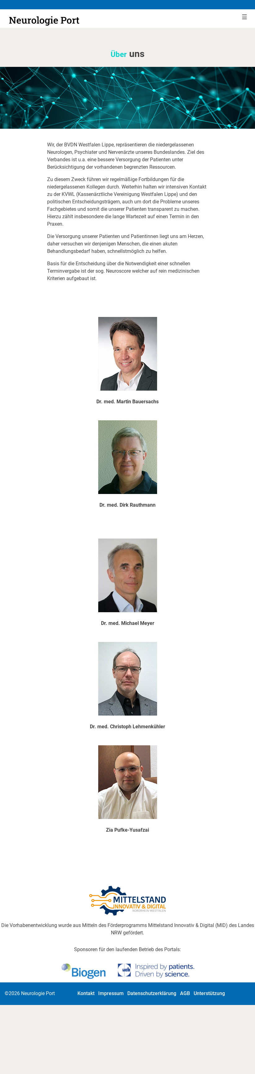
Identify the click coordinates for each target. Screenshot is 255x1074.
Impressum (111, 993)
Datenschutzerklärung (151, 993)
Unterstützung (209, 993)
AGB (185, 993)
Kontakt (86, 993)
